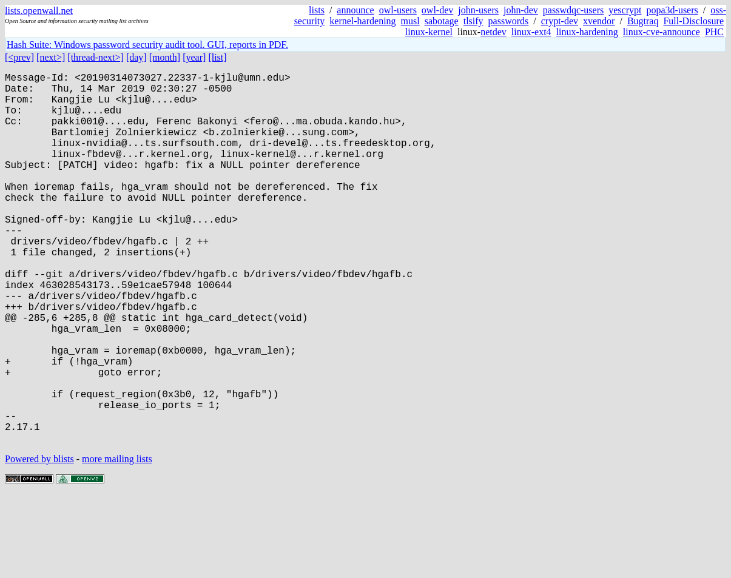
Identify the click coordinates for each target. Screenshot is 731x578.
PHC (714, 32)
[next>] (50, 57)
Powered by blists (39, 541)
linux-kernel (429, 32)
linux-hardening (587, 32)
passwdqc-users (573, 10)
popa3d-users (672, 10)
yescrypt (624, 10)
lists (317, 10)
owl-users (398, 10)
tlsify (473, 21)
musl (410, 21)
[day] (136, 57)
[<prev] (19, 57)
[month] (165, 57)
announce (355, 10)
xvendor (599, 21)
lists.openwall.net (39, 10)
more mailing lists (117, 541)
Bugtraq (643, 21)
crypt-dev (559, 21)
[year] (194, 57)
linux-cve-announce (661, 32)
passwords (508, 21)
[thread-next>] (95, 57)
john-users (478, 10)
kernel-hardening (362, 21)
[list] (217, 57)
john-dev (521, 10)
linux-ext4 (531, 32)
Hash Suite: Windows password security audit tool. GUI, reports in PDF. (147, 44)
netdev (493, 32)
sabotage (442, 21)
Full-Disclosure (693, 21)
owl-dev (437, 10)
